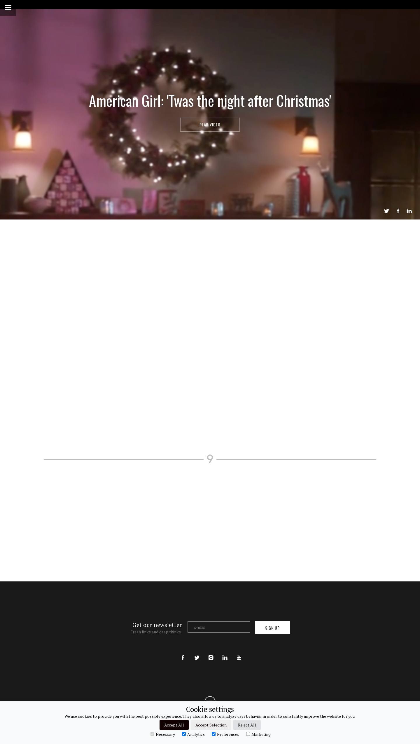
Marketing (258, 734)
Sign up (272, 628)
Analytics (193, 734)
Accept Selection (211, 725)
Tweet (386, 211)
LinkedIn (409, 211)
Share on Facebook (398, 211)
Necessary (162, 734)
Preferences (225, 734)
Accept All (174, 725)
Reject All (247, 725)
